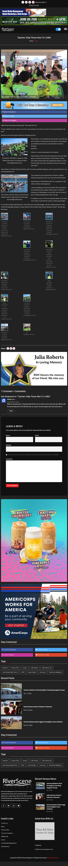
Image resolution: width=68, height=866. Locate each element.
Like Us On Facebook (10, 649)
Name (8, 435)
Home (31, 41)
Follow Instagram (9, 655)
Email (37, 435)
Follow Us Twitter (43, 649)
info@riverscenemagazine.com (44, 849)
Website (8, 445)
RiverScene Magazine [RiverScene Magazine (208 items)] (55, 672)
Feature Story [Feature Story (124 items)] (15, 668)
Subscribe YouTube (43, 655)
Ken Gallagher (6, 97)
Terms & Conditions (7, 833)
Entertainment (5, 846)
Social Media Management (9, 843)
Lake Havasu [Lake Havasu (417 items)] (34, 668)
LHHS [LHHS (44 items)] (22, 672)
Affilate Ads (4, 836)
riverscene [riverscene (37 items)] (42, 672)
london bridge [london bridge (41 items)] (32, 672)
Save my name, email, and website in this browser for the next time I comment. (33, 455)
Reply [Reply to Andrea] (11, 410)
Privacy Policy (5, 830)
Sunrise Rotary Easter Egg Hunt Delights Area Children (43, 722)
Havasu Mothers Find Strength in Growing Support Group (44, 690)
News (3, 826)
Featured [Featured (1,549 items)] (5, 668)
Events (3, 840)
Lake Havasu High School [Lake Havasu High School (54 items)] (9, 672)
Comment (9, 459)
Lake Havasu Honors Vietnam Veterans (38, 707)
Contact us (4, 823)
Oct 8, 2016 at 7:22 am (13, 402)
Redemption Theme (52, 857)
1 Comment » (24, 97)
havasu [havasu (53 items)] (25, 668)
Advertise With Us (40, 2)
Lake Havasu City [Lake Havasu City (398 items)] (47, 668)
